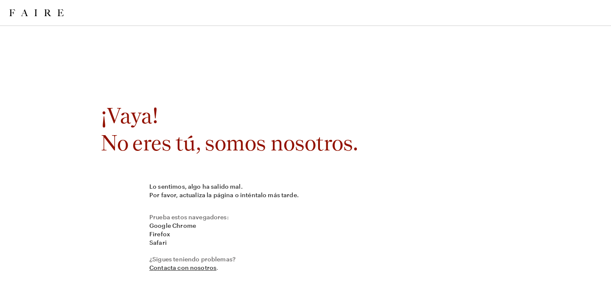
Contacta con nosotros (182, 267)
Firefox (159, 234)
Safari (158, 242)
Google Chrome (172, 225)
